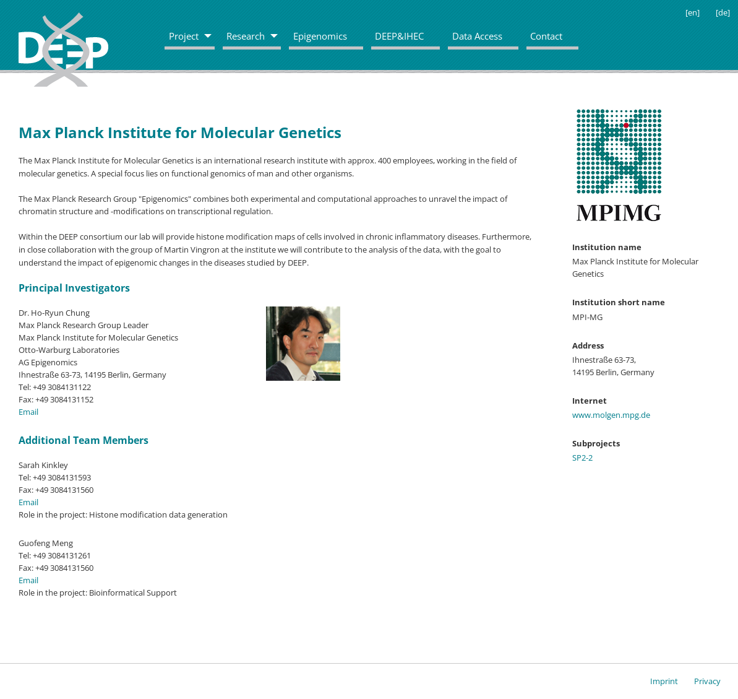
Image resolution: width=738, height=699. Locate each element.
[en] (692, 12)
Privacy (707, 681)
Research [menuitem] (245, 36)
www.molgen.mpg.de (611, 414)
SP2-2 (582, 457)
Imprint (664, 681)
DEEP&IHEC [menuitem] (399, 36)
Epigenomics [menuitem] (320, 36)
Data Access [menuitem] (477, 36)
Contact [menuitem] (546, 36)
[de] (723, 12)
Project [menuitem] (184, 36)
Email (28, 411)
